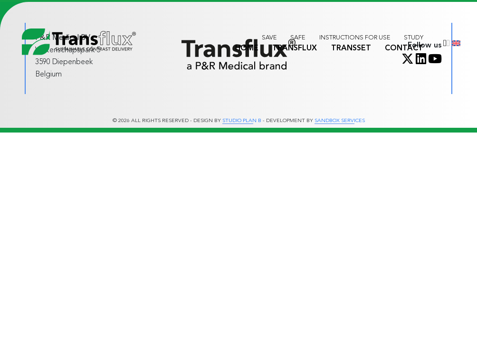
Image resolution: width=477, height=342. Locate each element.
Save (269, 37)
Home (246, 48)
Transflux (294, 48)
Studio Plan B (241, 121)
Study (413, 37)
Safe (297, 37)
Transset (351, 48)
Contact (404, 48)
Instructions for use (354, 37)
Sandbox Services (340, 121)
